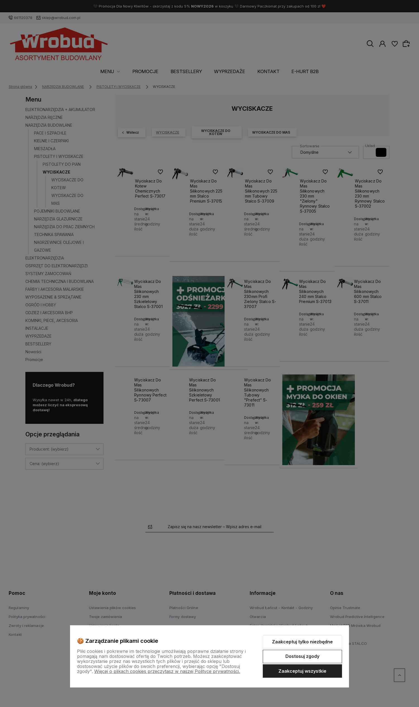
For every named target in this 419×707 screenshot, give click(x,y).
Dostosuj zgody (302, 656)
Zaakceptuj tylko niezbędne (302, 642)
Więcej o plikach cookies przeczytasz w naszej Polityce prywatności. (167, 671)
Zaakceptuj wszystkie (302, 671)
